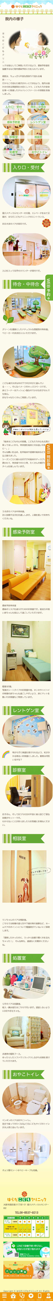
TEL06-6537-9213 (26, 1212)
